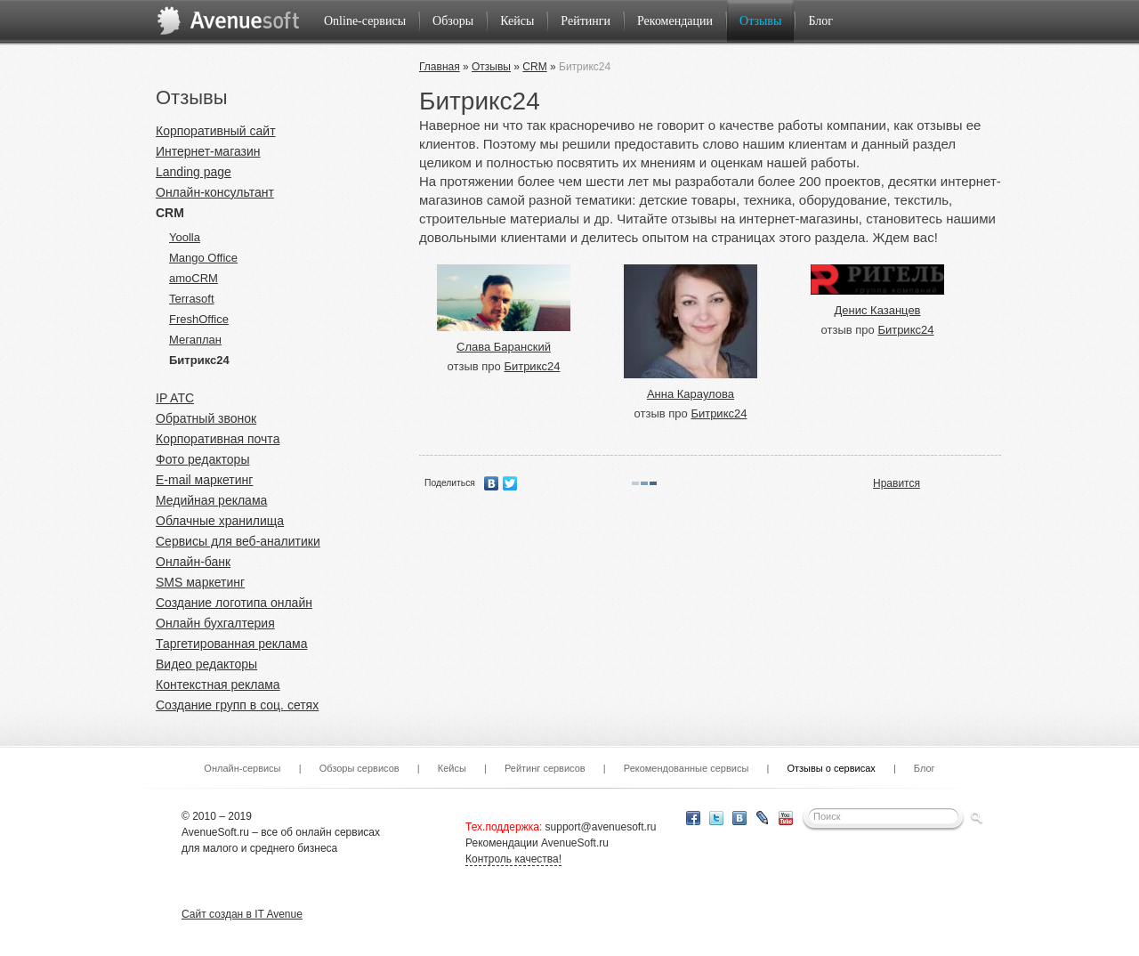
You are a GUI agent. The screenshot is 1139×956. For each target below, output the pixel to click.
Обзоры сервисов (359, 768)
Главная (439, 67)
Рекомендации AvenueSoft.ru (537, 843)
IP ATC (175, 398)
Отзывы (760, 21)
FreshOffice (199, 319)
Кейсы (517, 21)
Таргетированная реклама (231, 643)
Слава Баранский (503, 346)
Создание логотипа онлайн (234, 602)
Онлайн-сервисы (242, 768)
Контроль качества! (513, 859)
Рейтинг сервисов (545, 768)
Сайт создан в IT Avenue (242, 914)
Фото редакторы (202, 459)
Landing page (193, 172)
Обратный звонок (206, 418)
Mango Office (203, 257)
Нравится (896, 483)
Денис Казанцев (877, 310)
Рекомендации (675, 21)
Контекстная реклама (218, 684)
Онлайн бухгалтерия (215, 623)
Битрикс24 (199, 360)
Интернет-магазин (208, 151)
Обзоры (452, 21)
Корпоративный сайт (216, 131)
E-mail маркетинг (204, 480)
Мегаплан (195, 339)
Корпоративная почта (217, 439)
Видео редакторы (206, 664)
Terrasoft (191, 298)
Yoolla (184, 237)
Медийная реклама (211, 500)
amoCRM (193, 278)
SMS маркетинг (200, 582)
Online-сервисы (365, 21)
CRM (170, 213)
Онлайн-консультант (215, 192)
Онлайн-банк (193, 562)
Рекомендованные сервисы (686, 768)
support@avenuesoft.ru (601, 827)
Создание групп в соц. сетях (237, 705)
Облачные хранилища (220, 521)
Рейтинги (585, 21)
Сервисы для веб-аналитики (238, 541)
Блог (820, 21)
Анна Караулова (690, 394)
